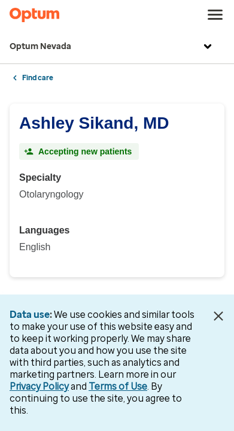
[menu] (215, 15)
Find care (37, 78)
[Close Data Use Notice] (218, 316)
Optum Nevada (112, 47)
